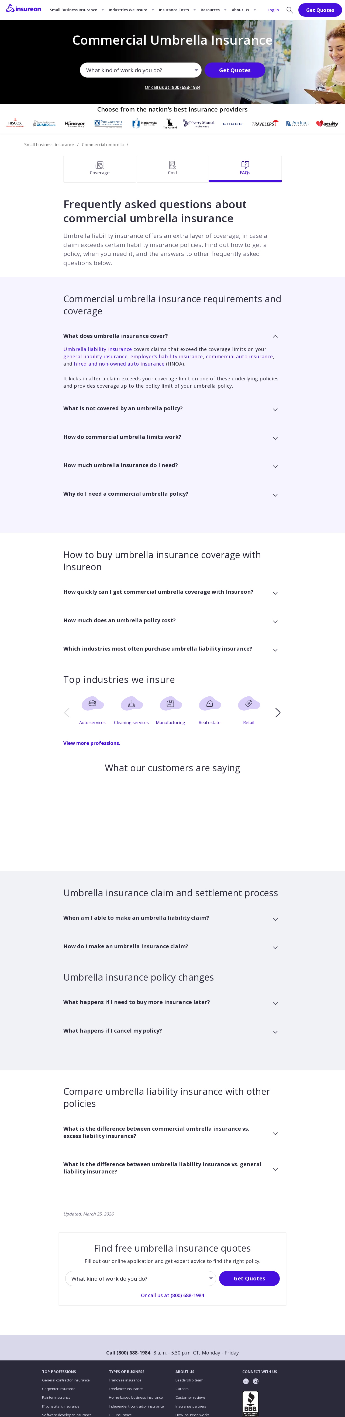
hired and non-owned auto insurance (119, 363)
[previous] (66, 712)
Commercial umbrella (103, 145)
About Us (240, 9)
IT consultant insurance (61, 1406)
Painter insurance (56, 1397)
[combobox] (86, 70)
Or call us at (172, 87)
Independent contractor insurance (136, 1406)
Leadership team (189, 1380)
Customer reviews (190, 1397)
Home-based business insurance (136, 1397)
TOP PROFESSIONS (59, 1371)
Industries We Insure (128, 9)
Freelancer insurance (126, 1388)
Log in (273, 9)
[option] (94, 712)
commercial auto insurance (239, 356)
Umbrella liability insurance (97, 349)
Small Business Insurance (73, 9)
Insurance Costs (174, 9)
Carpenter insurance (58, 1388)
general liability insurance (95, 356)
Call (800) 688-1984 (128, 1352)
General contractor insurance (65, 1380)
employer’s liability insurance (166, 356)
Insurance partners (190, 1406)
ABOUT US (184, 1371)
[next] (277, 712)
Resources (210, 9)
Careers (181, 1388)
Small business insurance (49, 145)
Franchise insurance (125, 1380)
